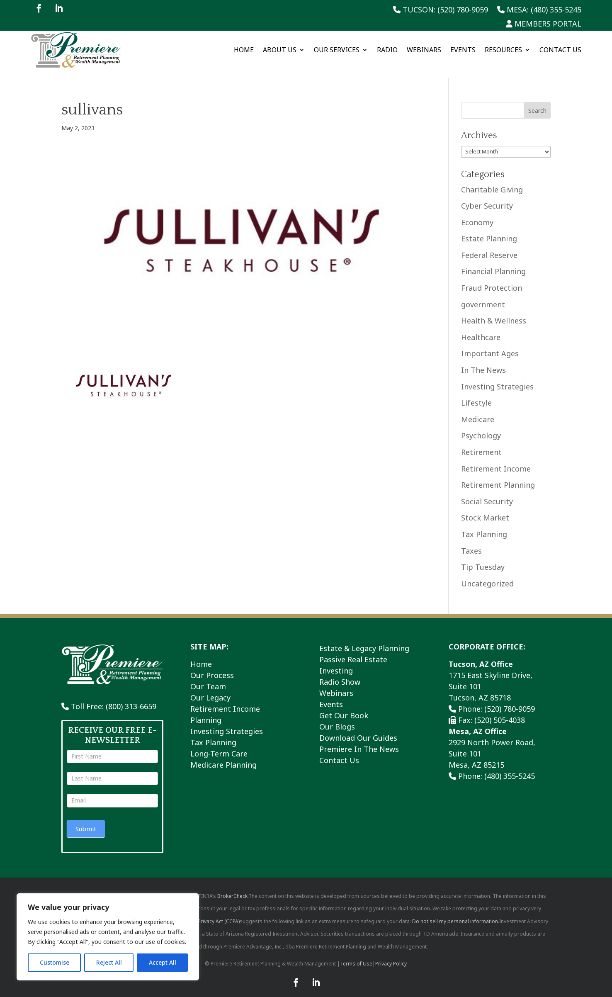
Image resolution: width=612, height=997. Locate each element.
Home (244, 49)
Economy (477, 213)
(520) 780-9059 (509, 700)
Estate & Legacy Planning (364, 639)
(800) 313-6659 (131, 697)
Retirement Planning (498, 476)
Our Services (336, 49)
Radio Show (339, 673)
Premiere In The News (359, 740)
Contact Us (560, 49)
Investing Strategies (497, 377)
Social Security (487, 492)
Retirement (481, 443)
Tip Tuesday (483, 558)
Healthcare (480, 328)
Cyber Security (487, 197)
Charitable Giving (492, 180)
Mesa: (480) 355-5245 (539, 10)
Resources (503, 49)
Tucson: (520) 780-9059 (440, 10)
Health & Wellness (493, 311)
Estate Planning (489, 229)
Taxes (471, 541)
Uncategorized (487, 574)
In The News (483, 361)
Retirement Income (496, 459)
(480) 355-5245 (509, 767)
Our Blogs (337, 717)
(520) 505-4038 (499, 711)
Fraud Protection (491, 279)
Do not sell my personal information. (455, 911)
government (483, 295)
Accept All (162, 962)
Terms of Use (356, 954)
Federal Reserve (489, 246)
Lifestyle (476, 394)
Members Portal (543, 24)
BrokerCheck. (232, 886)
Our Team (208, 677)
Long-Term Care (219, 744)
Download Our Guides (358, 729)
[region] (108, 936)
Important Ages (490, 344)
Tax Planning (484, 525)
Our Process (212, 666)
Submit (85, 819)
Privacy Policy (391, 954)
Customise (54, 962)
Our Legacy (210, 688)
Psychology (481, 426)
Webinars (424, 49)
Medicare (477, 410)
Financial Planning (493, 262)
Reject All (109, 962)
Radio (387, 49)
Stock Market (485, 508)
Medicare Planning (223, 756)
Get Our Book (343, 706)
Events (463, 49)
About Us (279, 49)
